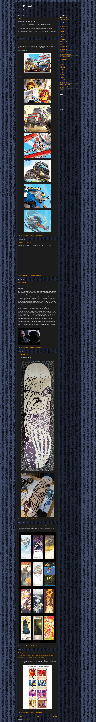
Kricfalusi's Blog (63, 67)
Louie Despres (63, 47)
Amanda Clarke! (63, 31)
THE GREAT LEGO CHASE (25, 42)
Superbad (62, 89)
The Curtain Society (64, 86)
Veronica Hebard (63, 76)
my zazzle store (63, 79)
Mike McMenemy (63, 46)
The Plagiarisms (22, 653)
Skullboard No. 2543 (23, 354)
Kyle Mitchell (62, 52)
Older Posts (53, 716)
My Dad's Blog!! (63, 34)
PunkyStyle (62, 51)
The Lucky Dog (63, 87)
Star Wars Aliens (22, 282)
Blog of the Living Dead (64, 59)
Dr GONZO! (62, 39)
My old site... (62, 28)
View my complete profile (65, 19)
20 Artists (62, 69)
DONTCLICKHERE (64, 82)
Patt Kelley (62, 38)
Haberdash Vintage (64, 41)
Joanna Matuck (63, 43)
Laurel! (61, 62)
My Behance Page (63, 49)
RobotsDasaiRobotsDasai (65, 84)
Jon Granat (62, 36)
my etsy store (62, 71)
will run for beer (63, 29)
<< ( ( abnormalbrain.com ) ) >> (66, 54)
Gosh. (19, 18)
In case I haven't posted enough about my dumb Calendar (32, 526)
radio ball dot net (63, 81)
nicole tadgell (62, 77)
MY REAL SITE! (63, 24)
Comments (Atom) (27, 719)
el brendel (62, 61)
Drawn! (61, 72)
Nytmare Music (63, 57)
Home (37, 716)
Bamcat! (61, 44)
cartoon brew (62, 66)
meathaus (62, 74)
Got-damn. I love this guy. (24, 242)
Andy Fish (62, 64)
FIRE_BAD (25, 6)
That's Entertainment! (64, 33)
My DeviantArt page (64, 26)
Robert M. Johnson (64, 90)
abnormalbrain (64, 17)
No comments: (39, 34)
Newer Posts (21, 716)
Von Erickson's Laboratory (65, 56)
